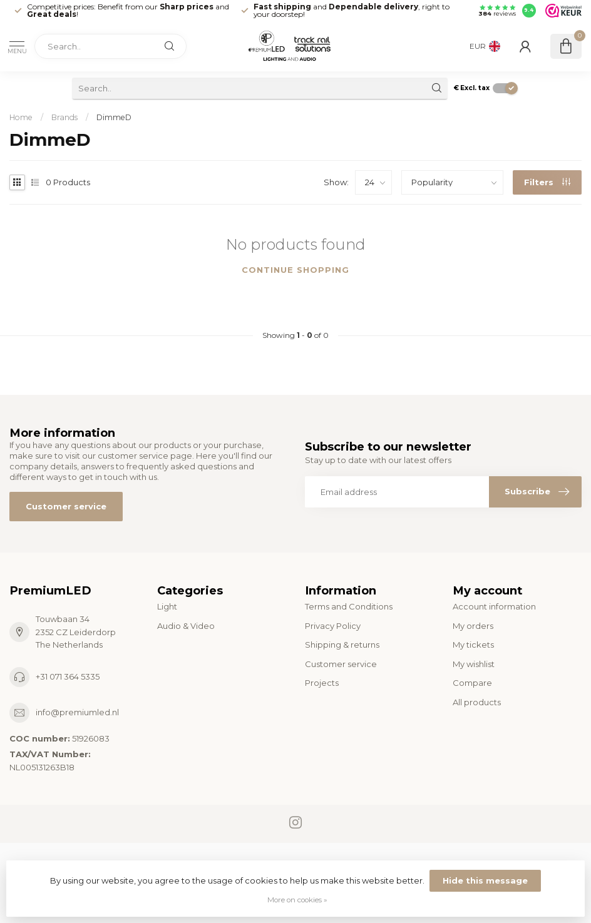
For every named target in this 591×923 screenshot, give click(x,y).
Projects (322, 683)
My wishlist (474, 664)
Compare (472, 683)
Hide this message (485, 880)
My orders (473, 626)
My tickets (473, 645)
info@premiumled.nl (77, 712)
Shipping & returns (342, 645)
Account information (494, 606)
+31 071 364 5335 (68, 676)
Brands (64, 117)
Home (21, 117)
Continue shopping (295, 270)
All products (477, 702)
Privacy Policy (333, 626)
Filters (547, 182)
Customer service (66, 506)
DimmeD (113, 117)
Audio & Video (186, 626)
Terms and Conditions (349, 606)
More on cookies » (297, 899)
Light (167, 606)
